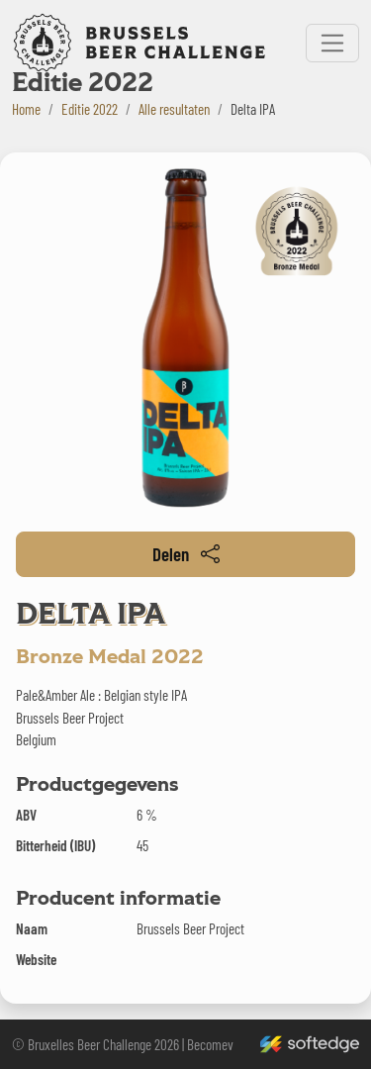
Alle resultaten (174, 109)
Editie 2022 (89, 109)
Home (26, 109)
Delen (186, 553)
